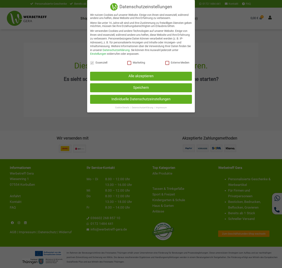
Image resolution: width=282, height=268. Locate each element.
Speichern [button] (141, 87)
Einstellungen (98, 53)
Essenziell (98, 62)
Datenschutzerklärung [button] (143, 107)
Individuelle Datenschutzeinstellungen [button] (141, 99)
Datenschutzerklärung (116, 49)
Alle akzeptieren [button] (141, 76)
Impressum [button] (161, 107)
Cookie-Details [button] (122, 107)
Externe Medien (177, 62)
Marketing (136, 62)
